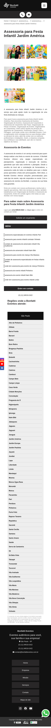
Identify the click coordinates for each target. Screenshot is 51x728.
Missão (25, 678)
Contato (25, 692)
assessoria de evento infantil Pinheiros (19, 271)
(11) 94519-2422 (18, 210)
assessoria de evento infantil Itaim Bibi (19, 275)
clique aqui (31, 210)
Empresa (25, 670)
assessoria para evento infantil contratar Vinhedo (22, 239)
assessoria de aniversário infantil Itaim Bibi (20, 250)
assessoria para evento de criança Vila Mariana (22, 255)
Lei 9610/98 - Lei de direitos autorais (18, 622)
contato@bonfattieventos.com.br (25, 652)
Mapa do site (25, 700)
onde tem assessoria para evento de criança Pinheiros (24, 266)
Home (25, 663)
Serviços (25, 685)
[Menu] (44, 5)
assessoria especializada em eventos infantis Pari (23, 235)
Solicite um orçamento (25, 218)
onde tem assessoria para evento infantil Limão (22, 280)
